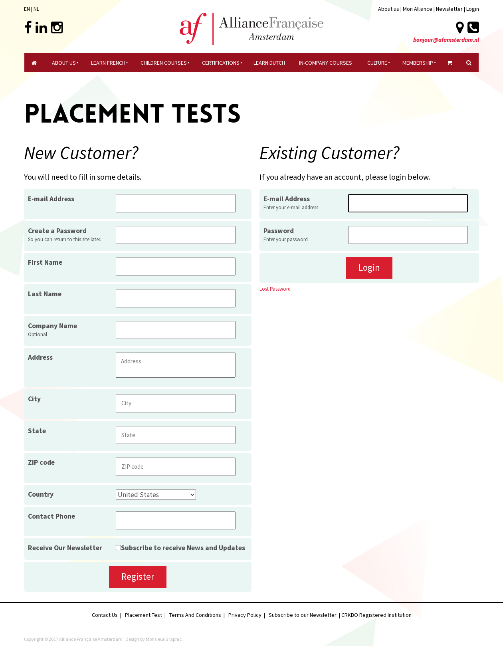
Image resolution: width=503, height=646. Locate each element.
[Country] (156, 494)
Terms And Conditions (195, 614)
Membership (417, 62)
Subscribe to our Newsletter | (305, 614)
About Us (64, 62)
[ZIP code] (176, 467)
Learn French (108, 62)
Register (137, 576)
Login (472, 8)
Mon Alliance (417, 8)
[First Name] (176, 266)
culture (377, 62)
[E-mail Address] (408, 203)
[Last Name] (176, 298)
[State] (176, 435)
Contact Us (105, 614)
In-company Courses (325, 62)
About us (388, 8)
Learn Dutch (269, 62)
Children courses (164, 62)
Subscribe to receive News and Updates (183, 547)
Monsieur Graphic (164, 639)
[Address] (176, 365)
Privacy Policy (244, 614)
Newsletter (450, 8)
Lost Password (275, 288)
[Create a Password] (176, 235)
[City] (176, 403)
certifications (221, 62)
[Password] (408, 235)
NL (36, 8)
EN (27, 8)
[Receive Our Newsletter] (118, 547)
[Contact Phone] (176, 520)
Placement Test (143, 614)
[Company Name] (176, 330)
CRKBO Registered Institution (376, 614)
